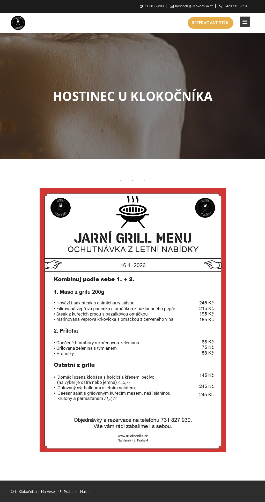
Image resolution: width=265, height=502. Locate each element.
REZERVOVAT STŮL (210, 23)
